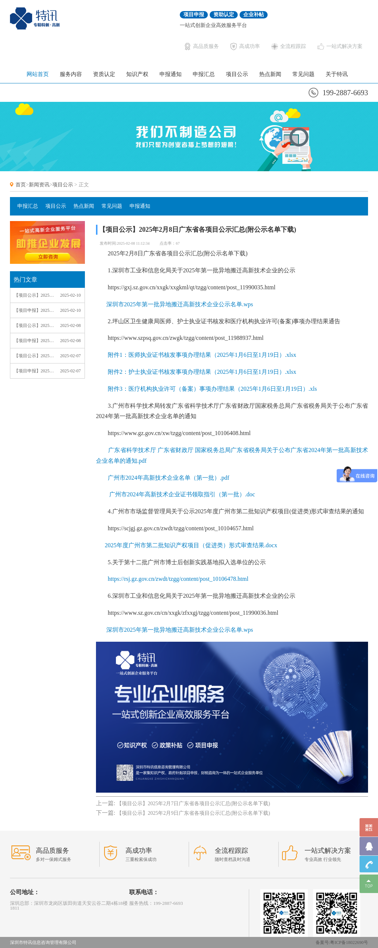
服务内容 (71, 74)
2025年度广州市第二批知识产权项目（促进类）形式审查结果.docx (191, 545)
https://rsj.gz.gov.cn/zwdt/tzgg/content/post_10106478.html (178, 579)
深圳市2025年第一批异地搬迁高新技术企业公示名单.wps (179, 304)
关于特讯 (337, 74)
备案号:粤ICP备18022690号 (342, 942)
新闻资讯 (39, 184)
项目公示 (237, 74)
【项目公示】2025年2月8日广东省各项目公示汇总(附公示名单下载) (34, 325)
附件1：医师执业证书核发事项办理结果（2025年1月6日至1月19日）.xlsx (202, 355)
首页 (21, 184)
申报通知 (170, 74)
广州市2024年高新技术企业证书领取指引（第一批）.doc (181, 494)
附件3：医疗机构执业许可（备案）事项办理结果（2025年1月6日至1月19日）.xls (212, 389)
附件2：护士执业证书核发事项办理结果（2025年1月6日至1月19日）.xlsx (202, 372)
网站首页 (38, 74)
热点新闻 (270, 74)
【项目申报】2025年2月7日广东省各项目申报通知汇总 (34, 370)
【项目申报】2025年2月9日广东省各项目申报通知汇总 (34, 310)
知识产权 (137, 74)
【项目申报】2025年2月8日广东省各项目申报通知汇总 (34, 340)
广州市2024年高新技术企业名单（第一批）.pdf (167, 478)
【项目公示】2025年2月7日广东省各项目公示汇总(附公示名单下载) (34, 355)
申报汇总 (204, 74)
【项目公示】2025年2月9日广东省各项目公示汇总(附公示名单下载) (34, 295)
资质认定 (104, 74)
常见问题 (303, 74)
